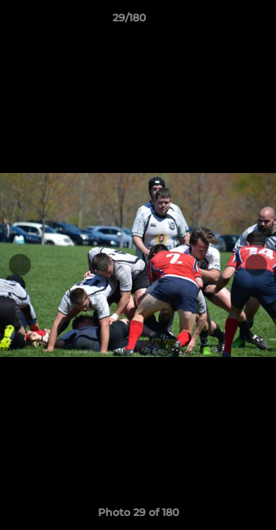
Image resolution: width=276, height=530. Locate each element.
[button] (223, 21)
